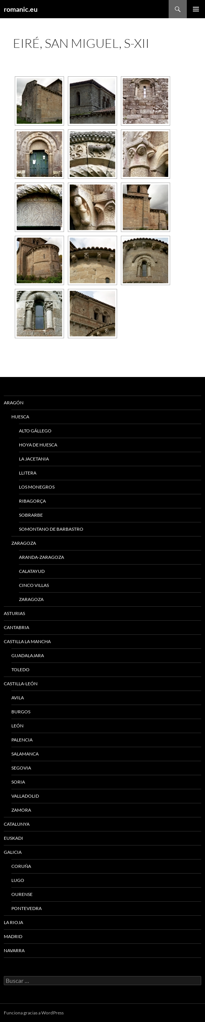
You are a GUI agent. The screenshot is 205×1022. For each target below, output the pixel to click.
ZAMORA (21, 810)
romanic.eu (21, 9)
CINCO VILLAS (34, 585)
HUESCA (20, 417)
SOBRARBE (31, 515)
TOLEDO (20, 669)
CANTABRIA (16, 627)
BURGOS (20, 711)
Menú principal (196, 9)
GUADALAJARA (27, 655)
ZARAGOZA (23, 543)
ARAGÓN (13, 402)
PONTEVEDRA (26, 908)
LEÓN (17, 726)
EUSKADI (13, 838)
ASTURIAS (14, 613)
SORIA (18, 782)
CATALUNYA (17, 824)
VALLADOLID (25, 796)
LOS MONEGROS (37, 487)
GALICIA (13, 852)
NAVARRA (14, 950)
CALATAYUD (32, 571)
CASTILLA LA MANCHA (27, 641)
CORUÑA (21, 866)
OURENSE (22, 894)
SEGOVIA (21, 768)
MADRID (13, 936)
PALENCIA (22, 740)
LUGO (17, 880)
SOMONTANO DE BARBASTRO (51, 529)
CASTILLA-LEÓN (21, 683)
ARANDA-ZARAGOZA (41, 557)
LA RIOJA (13, 922)
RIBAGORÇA (32, 501)
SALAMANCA (25, 754)
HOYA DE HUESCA (38, 445)
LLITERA (27, 473)
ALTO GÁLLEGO (35, 431)
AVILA (17, 697)
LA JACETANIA (34, 459)
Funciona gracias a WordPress (34, 1013)
